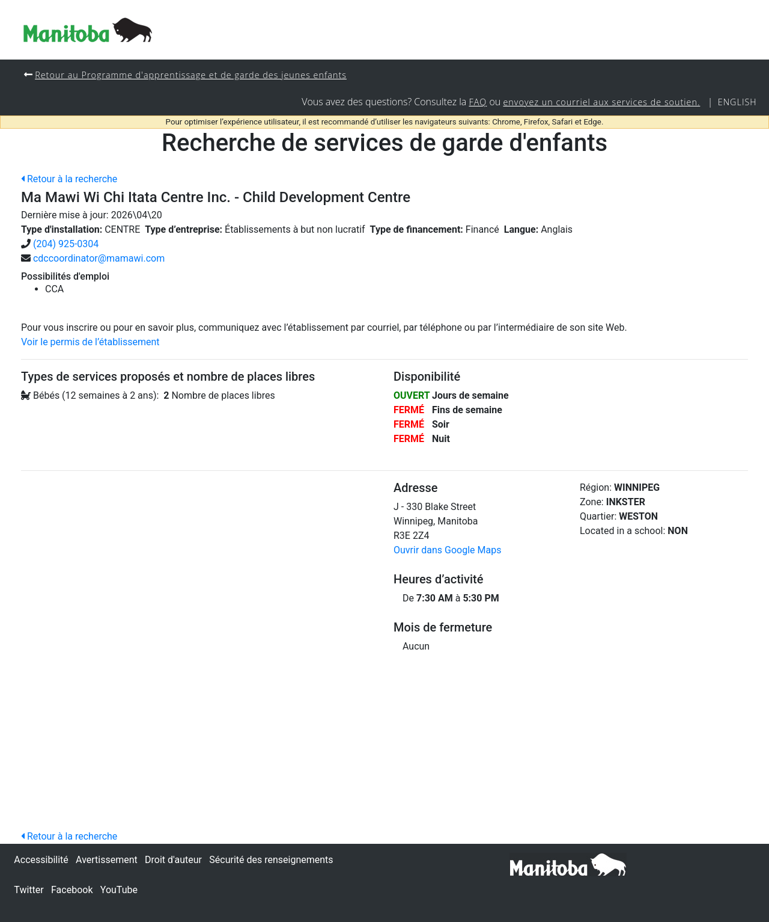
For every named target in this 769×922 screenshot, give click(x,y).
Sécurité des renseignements (271, 859)
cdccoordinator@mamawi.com (99, 258)
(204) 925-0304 (66, 244)
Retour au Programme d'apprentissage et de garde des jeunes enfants (191, 75)
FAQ (478, 102)
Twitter (28, 890)
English (737, 102)
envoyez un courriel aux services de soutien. (601, 102)
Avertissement (107, 859)
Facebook (72, 890)
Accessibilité (41, 859)
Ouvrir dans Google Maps (447, 550)
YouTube (119, 890)
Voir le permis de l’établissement (90, 342)
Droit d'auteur (173, 859)
